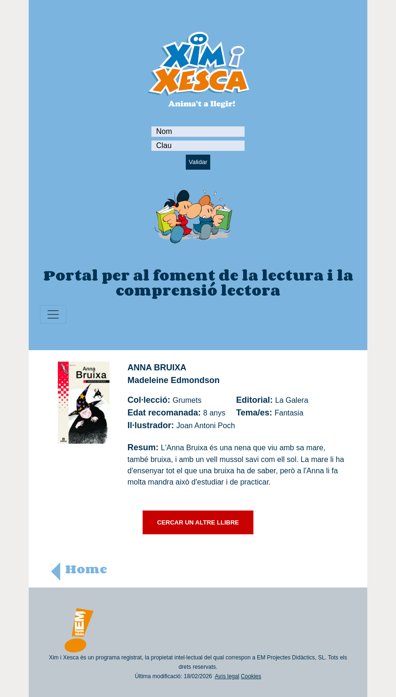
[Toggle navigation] (53, 314)
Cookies (251, 676)
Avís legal (227, 676)
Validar (198, 161)
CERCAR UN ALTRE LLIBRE (198, 522)
